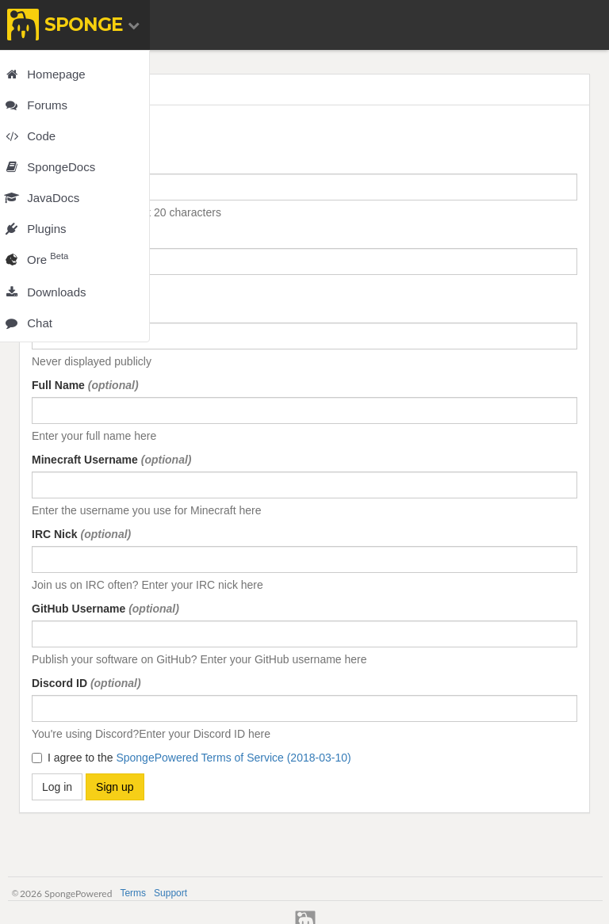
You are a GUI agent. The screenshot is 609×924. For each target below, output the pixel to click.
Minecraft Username (111, 459)
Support (170, 893)
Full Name (85, 385)
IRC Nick (81, 534)
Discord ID (86, 683)
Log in (57, 787)
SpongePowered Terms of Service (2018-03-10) (233, 757)
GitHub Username (105, 608)
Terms (133, 893)
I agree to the (191, 757)
